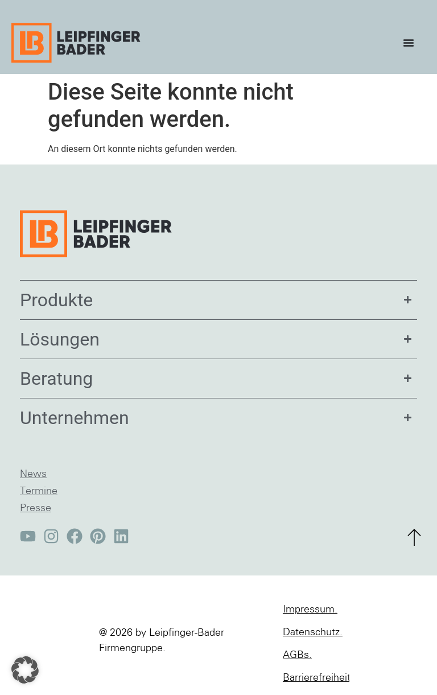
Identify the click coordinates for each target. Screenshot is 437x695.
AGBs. (297, 655)
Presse (35, 508)
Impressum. (310, 609)
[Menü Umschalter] (411, 42)
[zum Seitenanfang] (414, 537)
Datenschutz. (313, 632)
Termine (38, 491)
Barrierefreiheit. (316, 678)
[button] (25, 670)
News (33, 474)
